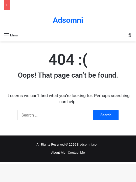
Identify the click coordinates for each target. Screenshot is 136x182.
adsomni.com (89, 144)
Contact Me (76, 152)
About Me (58, 152)
